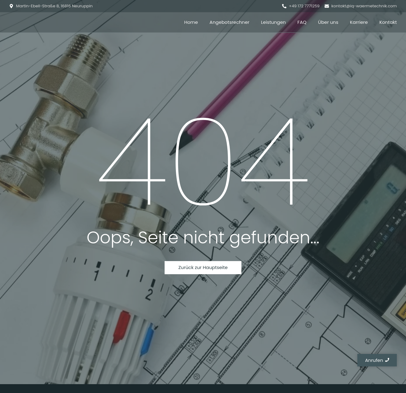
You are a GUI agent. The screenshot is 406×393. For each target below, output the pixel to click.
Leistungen (273, 22)
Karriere (359, 22)
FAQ (302, 22)
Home (191, 22)
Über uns (328, 22)
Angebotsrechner (229, 22)
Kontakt (388, 22)
